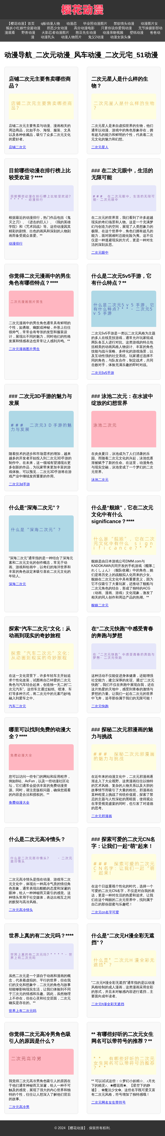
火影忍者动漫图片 (55, 32)
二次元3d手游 (19, 484)
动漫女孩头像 (120, 37)
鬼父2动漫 (96, 37)
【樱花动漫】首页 (21, 23)
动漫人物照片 (71, 37)
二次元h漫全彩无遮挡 (107, 1004)
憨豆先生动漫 (86, 32)
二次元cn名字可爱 (105, 912)
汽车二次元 (17, 706)
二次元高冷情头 (21, 910)
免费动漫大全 (19, 802)
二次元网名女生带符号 (108, 1102)
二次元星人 (99, 147)
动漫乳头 (48, 37)
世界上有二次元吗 (22, 1011)
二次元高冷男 (19, 1107)
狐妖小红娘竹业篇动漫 (23, 28)
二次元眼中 (99, 252)
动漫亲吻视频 (113, 32)
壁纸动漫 (137, 32)
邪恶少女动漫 (57, 28)
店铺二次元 (17, 147)
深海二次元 (17, 584)
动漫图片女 (149, 23)
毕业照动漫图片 (95, 23)
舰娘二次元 (99, 605)
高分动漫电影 (84, 28)
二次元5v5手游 (102, 373)
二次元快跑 (99, 706)
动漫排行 (16, 243)
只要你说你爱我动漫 (116, 28)
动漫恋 (71, 23)
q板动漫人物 (50, 23)
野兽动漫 (28, 32)
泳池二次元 (99, 479)
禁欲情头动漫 (124, 23)
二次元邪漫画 (101, 816)
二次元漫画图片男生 (24, 349)
